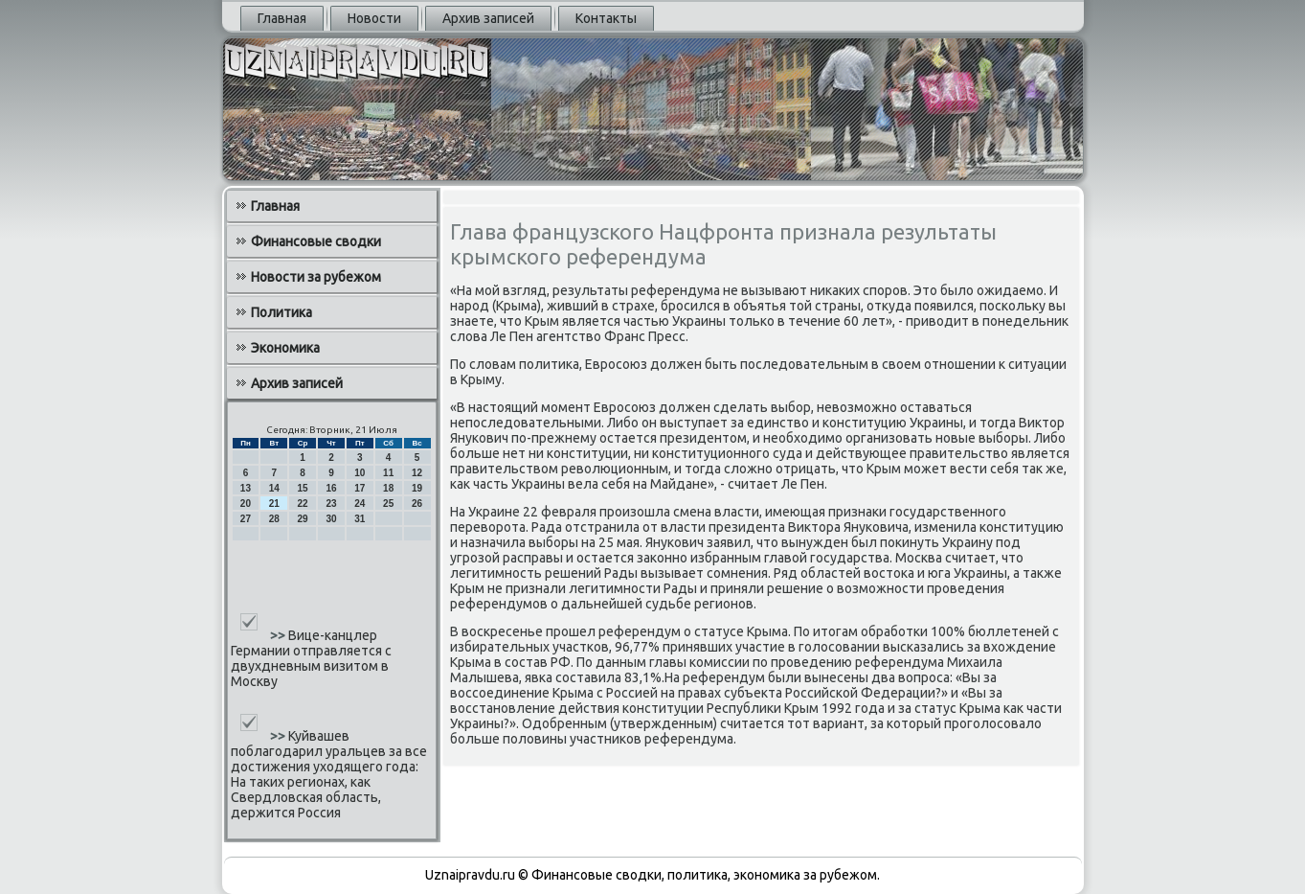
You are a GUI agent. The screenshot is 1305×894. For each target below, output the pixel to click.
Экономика (285, 347)
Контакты (606, 18)
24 (359, 503)
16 (331, 488)
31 (359, 519)
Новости (374, 18)
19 (417, 488)
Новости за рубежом (316, 277)
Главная (282, 18)
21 (274, 503)
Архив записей (488, 18)
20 (245, 503)
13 (245, 488)
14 (274, 488)
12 (417, 473)
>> (279, 635)
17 (359, 488)
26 (417, 503)
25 (388, 503)
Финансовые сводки (316, 241)
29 (303, 519)
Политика (281, 312)
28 (274, 519)
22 (303, 503)
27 (245, 519)
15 (303, 488)
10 (359, 473)
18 (388, 488)
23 (331, 503)
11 (388, 473)
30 (331, 519)
